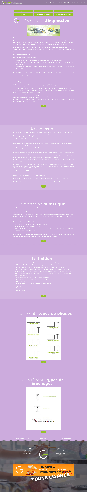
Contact (25, 456)
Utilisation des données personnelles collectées (43, 484)
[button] (23, 11)
